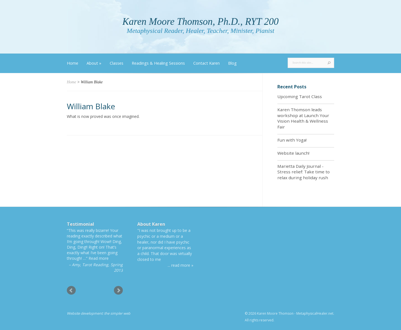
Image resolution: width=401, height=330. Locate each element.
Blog (232, 63)
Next (118, 290)
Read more (99, 258)
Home (72, 63)
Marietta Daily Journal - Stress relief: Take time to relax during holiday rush (303, 172)
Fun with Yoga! (292, 140)
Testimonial (80, 224)
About (94, 63)
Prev (71, 290)
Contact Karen (206, 63)
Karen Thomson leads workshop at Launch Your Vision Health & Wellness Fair (303, 118)
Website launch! (293, 153)
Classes (116, 63)
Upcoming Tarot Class (299, 96)
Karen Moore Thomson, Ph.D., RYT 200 (200, 21)
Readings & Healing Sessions (158, 63)
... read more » (180, 265)
